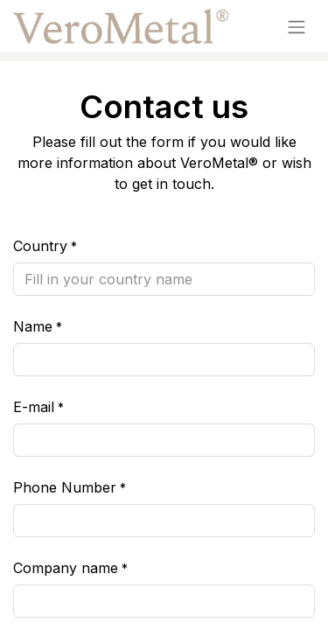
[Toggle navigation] (296, 26)
